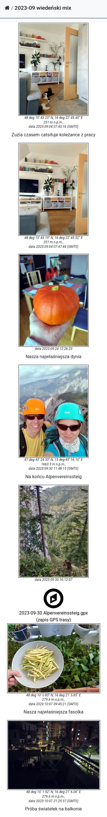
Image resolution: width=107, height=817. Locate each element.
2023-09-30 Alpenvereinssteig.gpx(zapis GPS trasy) (53, 612)
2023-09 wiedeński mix (43, 8)
